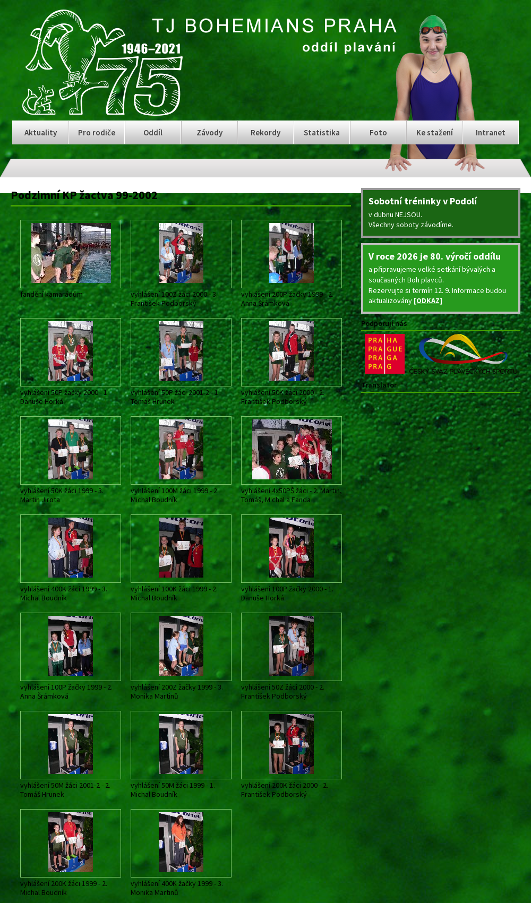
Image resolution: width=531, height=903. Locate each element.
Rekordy (265, 132)
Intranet (491, 132)
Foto (378, 132)
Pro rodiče (96, 132)
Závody (209, 132)
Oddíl (152, 132)
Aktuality (40, 132)
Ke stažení (434, 132)
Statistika (322, 132)
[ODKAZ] (428, 300)
